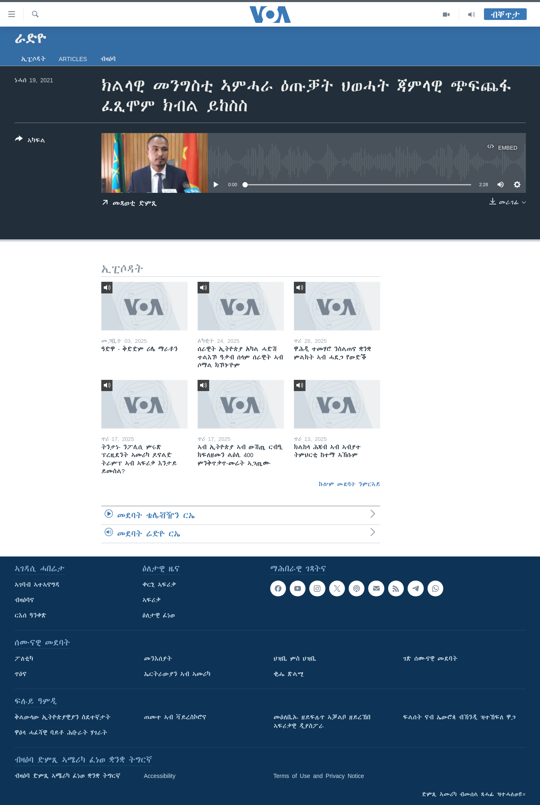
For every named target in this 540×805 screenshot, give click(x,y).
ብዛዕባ (108, 59)
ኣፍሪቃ (151, 600)
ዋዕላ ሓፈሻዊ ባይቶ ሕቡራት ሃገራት (61, 732)
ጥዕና (21, 674)
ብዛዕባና (24, 600)
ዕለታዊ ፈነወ (158, 615)
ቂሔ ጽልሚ (289, 674)
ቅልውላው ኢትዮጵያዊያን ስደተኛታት (62, 717)
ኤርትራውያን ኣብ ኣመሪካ (177, 674)
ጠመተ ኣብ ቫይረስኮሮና (175, 717)
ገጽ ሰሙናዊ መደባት (430, 658)
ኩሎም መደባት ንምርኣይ (349, 484)
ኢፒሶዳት (33, 59)
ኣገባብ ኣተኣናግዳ (37, 584)
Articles (73, 59)
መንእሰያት (158, 658)
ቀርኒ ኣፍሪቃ (159, 584)
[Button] (30, 141)
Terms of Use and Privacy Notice (319, 776)
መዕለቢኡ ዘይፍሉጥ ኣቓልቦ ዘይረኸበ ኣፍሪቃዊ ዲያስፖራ (322, 722)
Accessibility (160, 776)
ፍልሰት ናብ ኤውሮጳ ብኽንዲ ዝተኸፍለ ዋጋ (459, 717)
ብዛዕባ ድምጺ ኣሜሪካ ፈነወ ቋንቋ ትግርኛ (67, 776)
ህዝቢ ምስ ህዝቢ (295, 658)
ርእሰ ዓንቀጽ (30, 615)
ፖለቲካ (24, 658)
